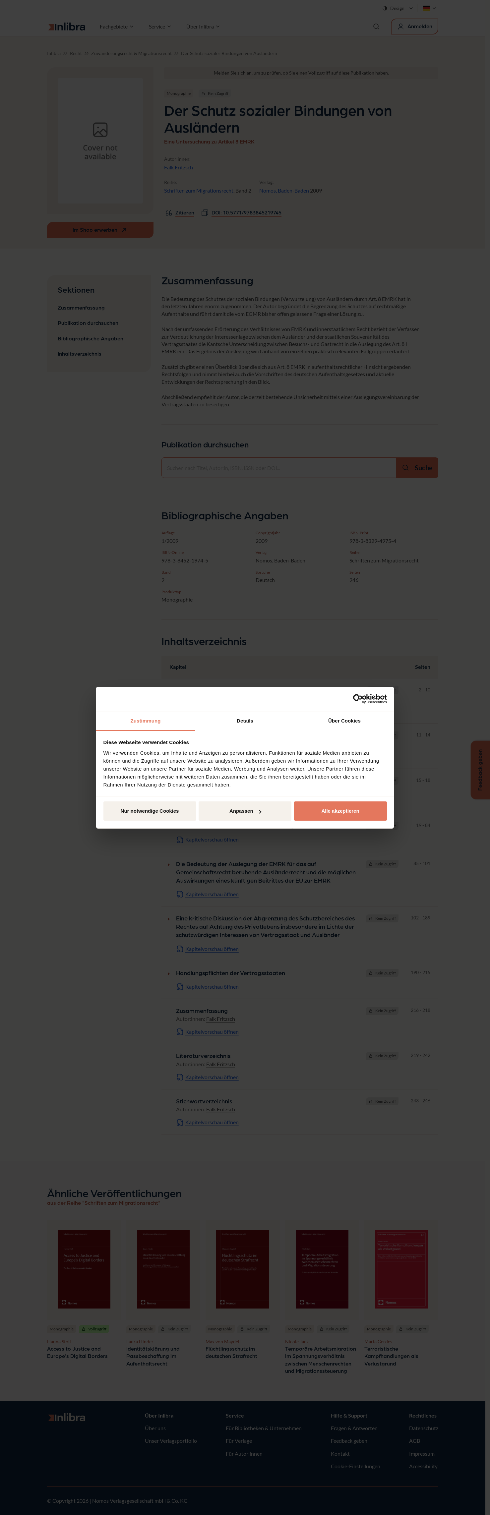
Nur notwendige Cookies (150, 811)
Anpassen (245, 811)
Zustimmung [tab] (146, 721)
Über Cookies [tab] (344, 721)
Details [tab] (245, 721)
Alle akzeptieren (340, 811)
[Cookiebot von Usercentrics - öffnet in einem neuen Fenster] (358, 699)
